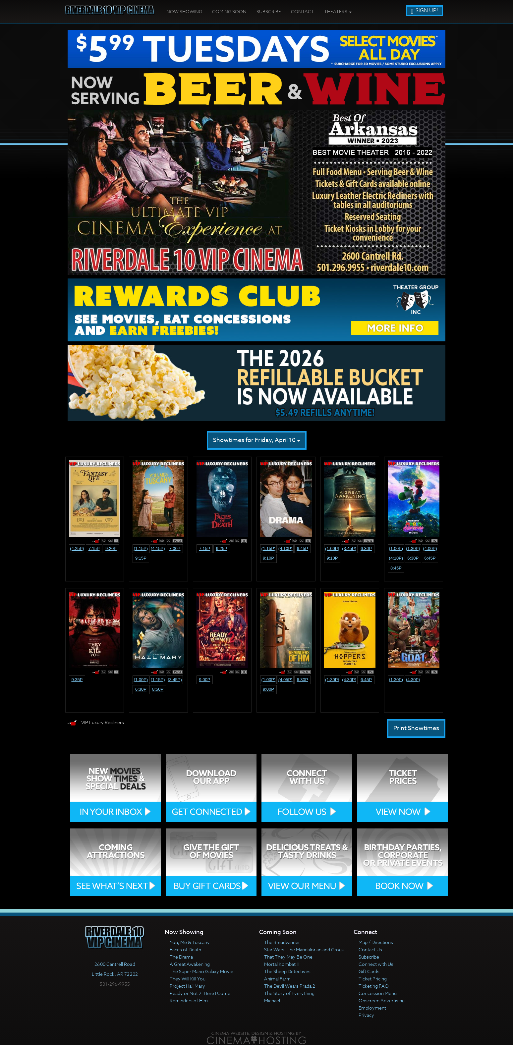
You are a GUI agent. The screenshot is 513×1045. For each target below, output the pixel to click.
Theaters (338, 11)
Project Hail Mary (187, 986)
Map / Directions (376, 942)
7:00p (174, 548)
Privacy (366, 1015)
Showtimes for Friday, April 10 (256, 440)
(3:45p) (349, 548)
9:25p (221, 548)
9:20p (111, 548)
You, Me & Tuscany (190, 942)
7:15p (94, 548)
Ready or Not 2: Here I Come (200, 993)
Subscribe (268, 11)
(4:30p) (349, 679)
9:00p (204, 679)
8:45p (396, 568)
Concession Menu (378, 993)
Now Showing (184, 11)
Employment (372, 1008)
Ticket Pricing (373, 978)
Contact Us (370, 949)
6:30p (366, 548)
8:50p (157, 689)
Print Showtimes (416, 728)
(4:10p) (285, 548)
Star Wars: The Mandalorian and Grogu (304, 949)
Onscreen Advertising (382, 1000)
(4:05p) (285, 679)
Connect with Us (376, 964)
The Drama (181, 957)
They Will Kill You (187, 978)
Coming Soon (229, 11)
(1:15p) (141, 548)
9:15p (140, 558)
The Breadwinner (282, 942)
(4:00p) (430, 548)
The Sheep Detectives (287, 971)
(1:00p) (332, 548)
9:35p (77, 679)
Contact (302, 11)
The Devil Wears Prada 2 (289, 986)
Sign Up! (424, 11)
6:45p (302, 548)
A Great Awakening (190, 964)
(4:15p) (158, 548)
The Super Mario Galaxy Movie (201, 971)
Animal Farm (277, 978)
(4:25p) (77, 548)
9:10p (268, 558)
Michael (272, 1000)
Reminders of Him (189, 1000)
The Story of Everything (289, 993)
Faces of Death (185, 949)
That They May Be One (288, 957)
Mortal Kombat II (281, 964)
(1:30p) (413, 548)
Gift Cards (369, 971)
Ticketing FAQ (374, 986)
